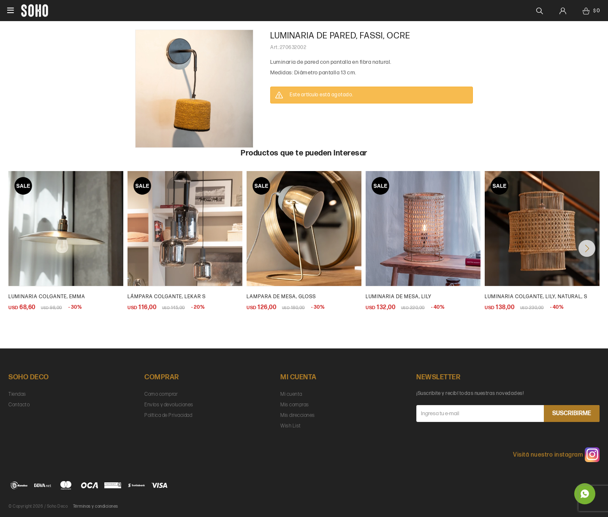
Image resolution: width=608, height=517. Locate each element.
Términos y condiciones (95, 506)
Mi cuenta (291, 394)
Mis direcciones (297, 415)
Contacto (19, 405)
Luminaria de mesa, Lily (399, 297)
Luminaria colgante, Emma (46, 297)
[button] (586, 248)
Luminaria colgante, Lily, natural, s (536, 297)
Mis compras (294, 405)
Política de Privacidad (168, 415)
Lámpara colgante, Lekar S (167, 297)
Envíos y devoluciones (168, 405)
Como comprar (161, 394)
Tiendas (17, 394)
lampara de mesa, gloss (281, 297)
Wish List (290, 426)
